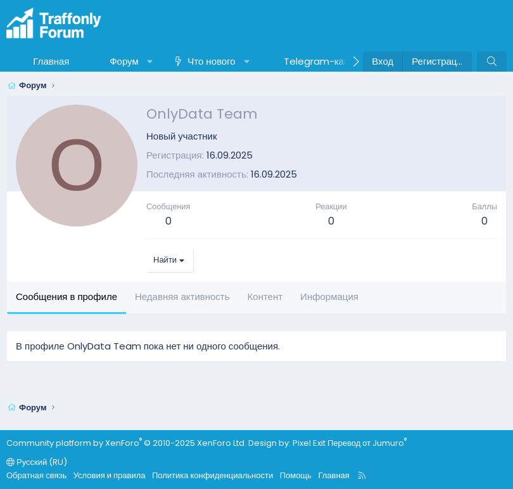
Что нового (211, 61)
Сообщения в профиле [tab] (66, 296)
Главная (51, 61)
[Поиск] (492, 61)
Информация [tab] (329, 296)
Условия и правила (109, 475)
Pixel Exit (309, 443)
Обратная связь (36, 475)
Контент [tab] (265, 296)
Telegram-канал (322, 61)
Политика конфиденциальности (212, 475)
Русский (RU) (36, 462)
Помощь (296, 475)
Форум (124, 61)
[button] (150, 61)
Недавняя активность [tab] (182, 296)
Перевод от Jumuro (367, 443)
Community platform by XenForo (126, 443)
